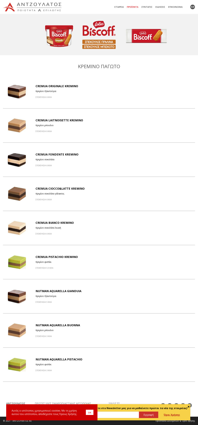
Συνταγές (146, 6)
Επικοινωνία (175, 6)
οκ (89, 412)
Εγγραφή (149, 414)
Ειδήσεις (160, 6)
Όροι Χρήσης (172, 414)
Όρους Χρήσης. (68, 414)
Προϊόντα (132, 6)
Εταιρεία (119, 6)
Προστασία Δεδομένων (167, 420)
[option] (99, 34)
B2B (192, 7)
